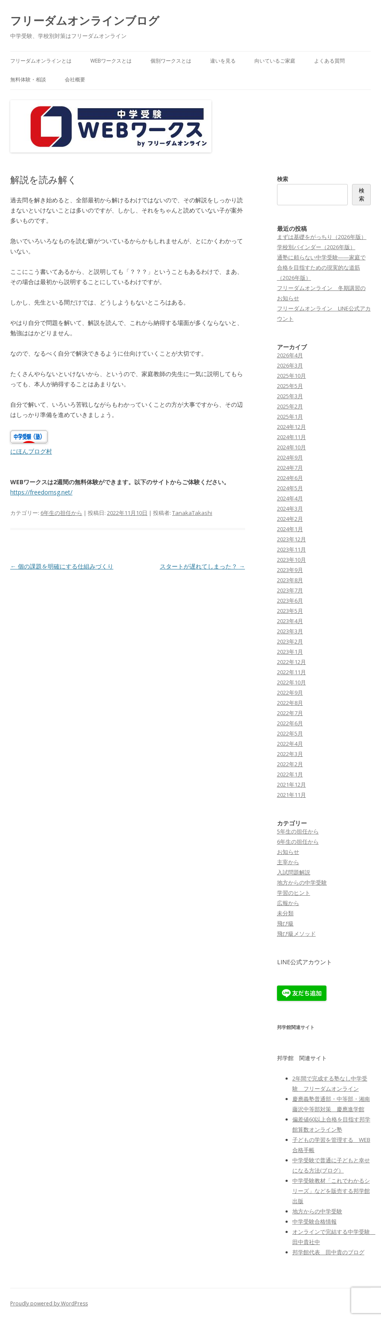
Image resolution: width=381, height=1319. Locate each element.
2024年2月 (290, 519)
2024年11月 (291, 437)
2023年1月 (290, 651)
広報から (288, 903)
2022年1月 (290, 774)
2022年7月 (290, 713)
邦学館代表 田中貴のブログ (328, 1252)
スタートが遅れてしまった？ (202, 566)
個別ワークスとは (170, 60)
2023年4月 (290, 621)
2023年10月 (291, 559)
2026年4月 (290, 355)
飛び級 (285, 923)
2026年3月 (290, 365)
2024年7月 (290, 467)
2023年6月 (290, 600)
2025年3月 (290, 396)
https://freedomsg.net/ (41, 492)
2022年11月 (291, 672)
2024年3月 (290, 508)
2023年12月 (291, 539)
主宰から (288, 862)
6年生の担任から (61, 513)
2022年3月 (290, 754)
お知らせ (288, 852)
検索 (282, 179)
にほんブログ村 (31, 451)
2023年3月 (290, 631)
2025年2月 (290, 406)
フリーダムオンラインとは (41, 60)
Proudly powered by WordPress (49, 1303)
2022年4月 (290, 743)
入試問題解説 (293, 872)
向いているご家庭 (274, 60)
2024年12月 (291, 427)
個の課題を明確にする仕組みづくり (61, 566)
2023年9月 (290, 570)
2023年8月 (290, 580)
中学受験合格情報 (314, 1221)
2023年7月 (290, 590)
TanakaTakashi (192, 513)
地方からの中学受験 (302, 882)
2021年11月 (291, 795)
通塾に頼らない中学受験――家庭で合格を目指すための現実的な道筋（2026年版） (321, 267)
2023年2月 (290, 641)
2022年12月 (291, 662)
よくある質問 (329, 60)
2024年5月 (290, 488)
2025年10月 (291, 375)
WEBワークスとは (111, 60)
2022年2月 (290, 764)
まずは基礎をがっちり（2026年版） (322, 237)
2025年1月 (290, 416)
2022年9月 (290, 692)
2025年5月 (290, 386)
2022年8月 (290, 703)
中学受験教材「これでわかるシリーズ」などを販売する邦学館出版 (331, 1191)
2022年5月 (290, 733)
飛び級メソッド (296, 933)
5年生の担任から (298, 831)
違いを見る (223, 60)
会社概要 (75, 79)
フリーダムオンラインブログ (84, 20)
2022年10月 (291, 682)
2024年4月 (290, 498)
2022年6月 (290, 723)
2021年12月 (291, 784)
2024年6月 (290, 478)
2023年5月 (290, 611)
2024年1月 (290, 529)
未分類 (285, 913)
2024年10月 (291, 447)
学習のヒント (293, 893)
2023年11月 (291, 549)
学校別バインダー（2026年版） (316, 247)
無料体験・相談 (28, 79)
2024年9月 (290, 457)
